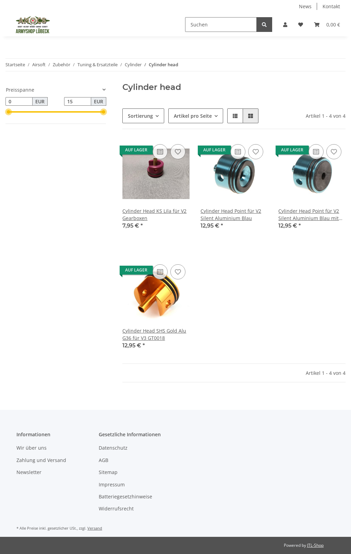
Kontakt (331, 6)
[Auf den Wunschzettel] (177, 151)
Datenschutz (113, 448)
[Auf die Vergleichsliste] (160, 151)
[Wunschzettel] (300, 24)
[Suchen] (221, 24)
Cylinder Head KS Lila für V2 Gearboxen (154, 214)
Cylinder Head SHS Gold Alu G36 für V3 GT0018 (154, 334)
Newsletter (28, 472)
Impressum (112, 484)
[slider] (8, 112)
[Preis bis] (77, 101)
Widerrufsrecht (116, 508)
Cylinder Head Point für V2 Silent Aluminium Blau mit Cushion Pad (308, 215)
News (305, 6)
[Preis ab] (19, 101)
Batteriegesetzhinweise (125, 496)
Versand (94, 528)
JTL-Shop (315, 545)
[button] (285, 24)
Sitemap (108, 472)
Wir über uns (31, 448)
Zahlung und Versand (41, 460)
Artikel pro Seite (193, 116)
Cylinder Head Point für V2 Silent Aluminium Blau (231, 214)
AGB (103, 460)
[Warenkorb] (327, 24)
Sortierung (140, 116)
